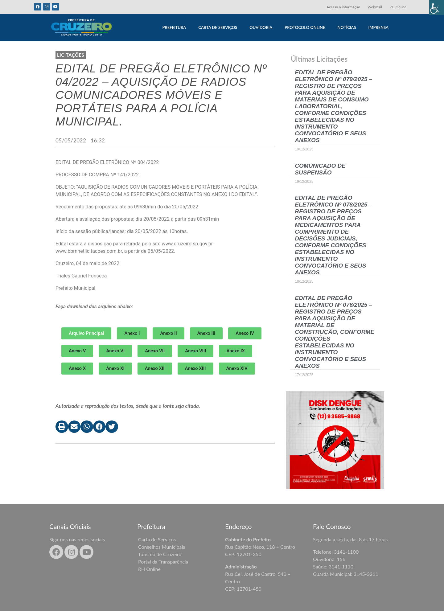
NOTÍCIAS (347, 27)
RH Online (397, 7)
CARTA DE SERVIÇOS (217, 27)
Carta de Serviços (157, 539)
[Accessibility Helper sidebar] (436, 7)
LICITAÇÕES (70, 55)
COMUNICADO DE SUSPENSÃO (320, 169)
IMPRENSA (378, 27)
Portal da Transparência (163, 561)
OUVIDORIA (260, 27)
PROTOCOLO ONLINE (305, 27)
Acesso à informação (343, 7)
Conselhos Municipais (161, 547)
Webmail (375, 7)
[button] (132, 333)
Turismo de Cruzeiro (159, 554)
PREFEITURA (174, 27)
